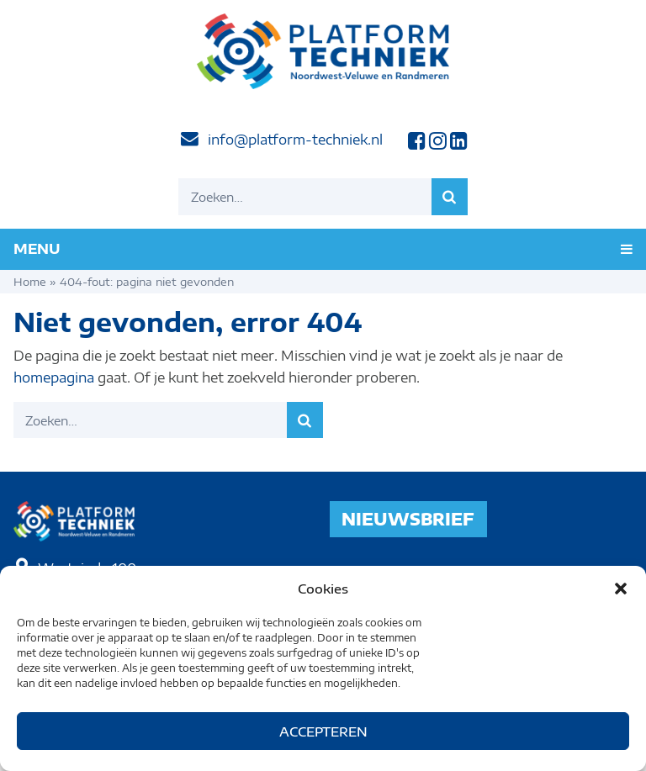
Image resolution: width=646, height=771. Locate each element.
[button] (620, 588)
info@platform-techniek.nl (295, 139)
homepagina (53, 377)
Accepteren (323, 731)
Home (29, 281)
